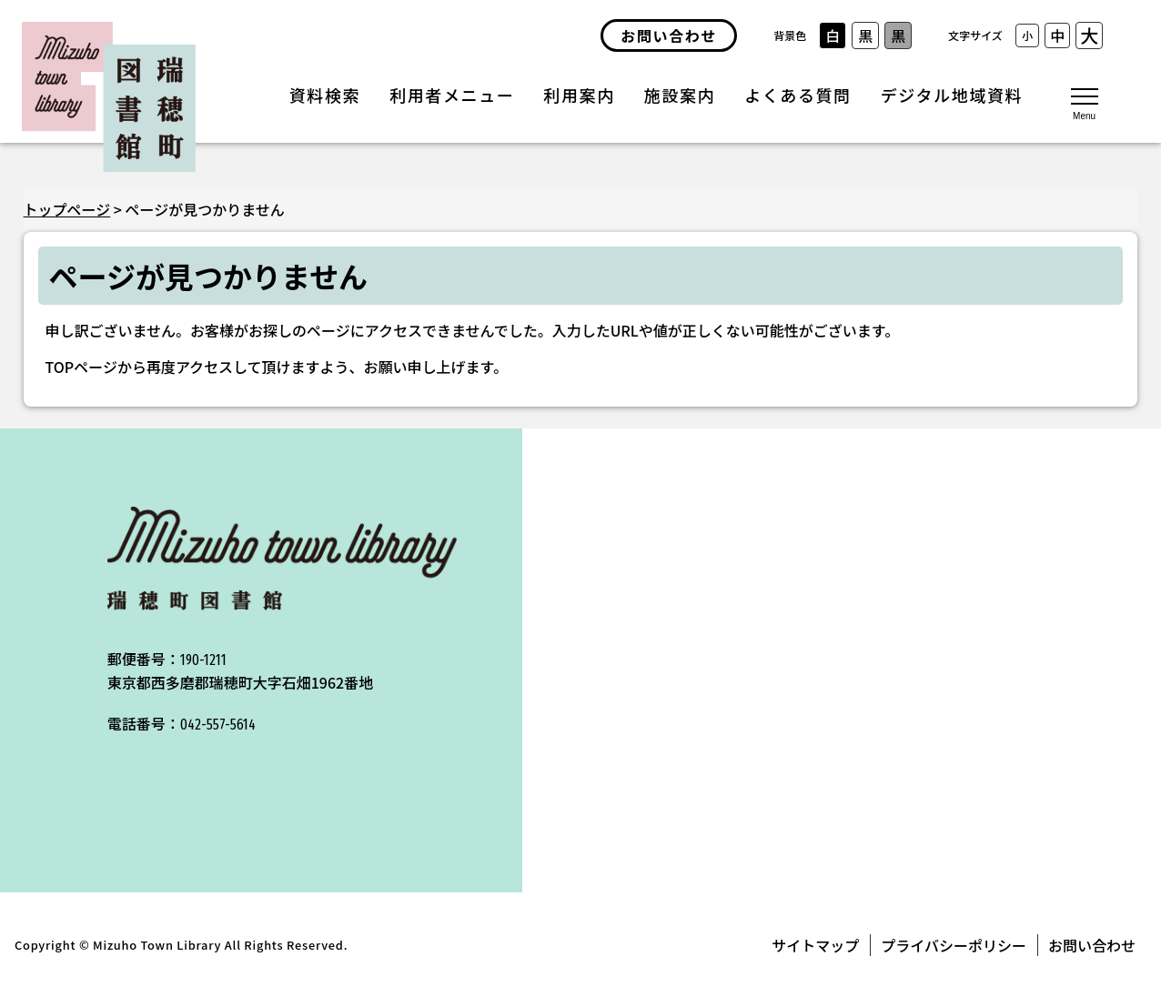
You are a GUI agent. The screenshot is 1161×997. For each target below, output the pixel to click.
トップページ (67, 209)
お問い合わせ (1092, 945)
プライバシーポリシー (953, 945)
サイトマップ (815, 945)
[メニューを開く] (1084, 103)
